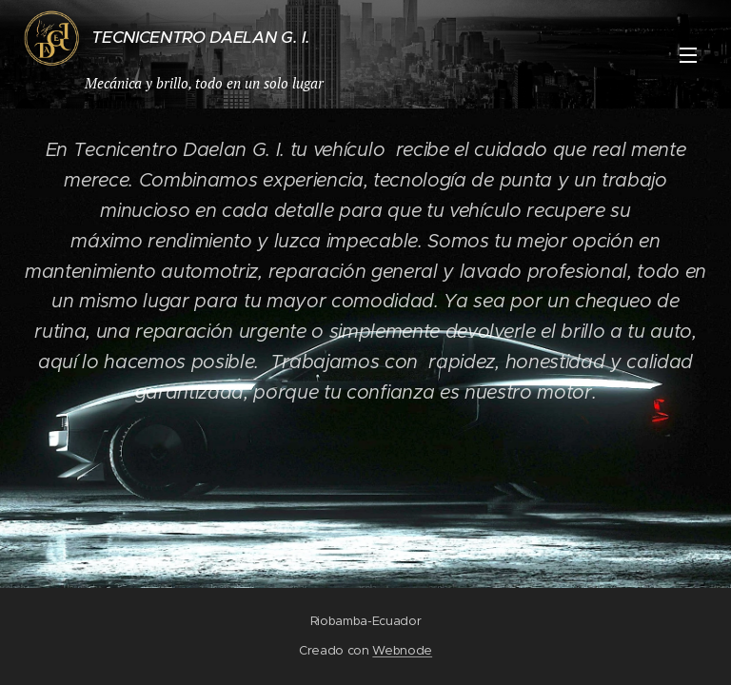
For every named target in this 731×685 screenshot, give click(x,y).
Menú (688, 55)
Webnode (402, 650)
